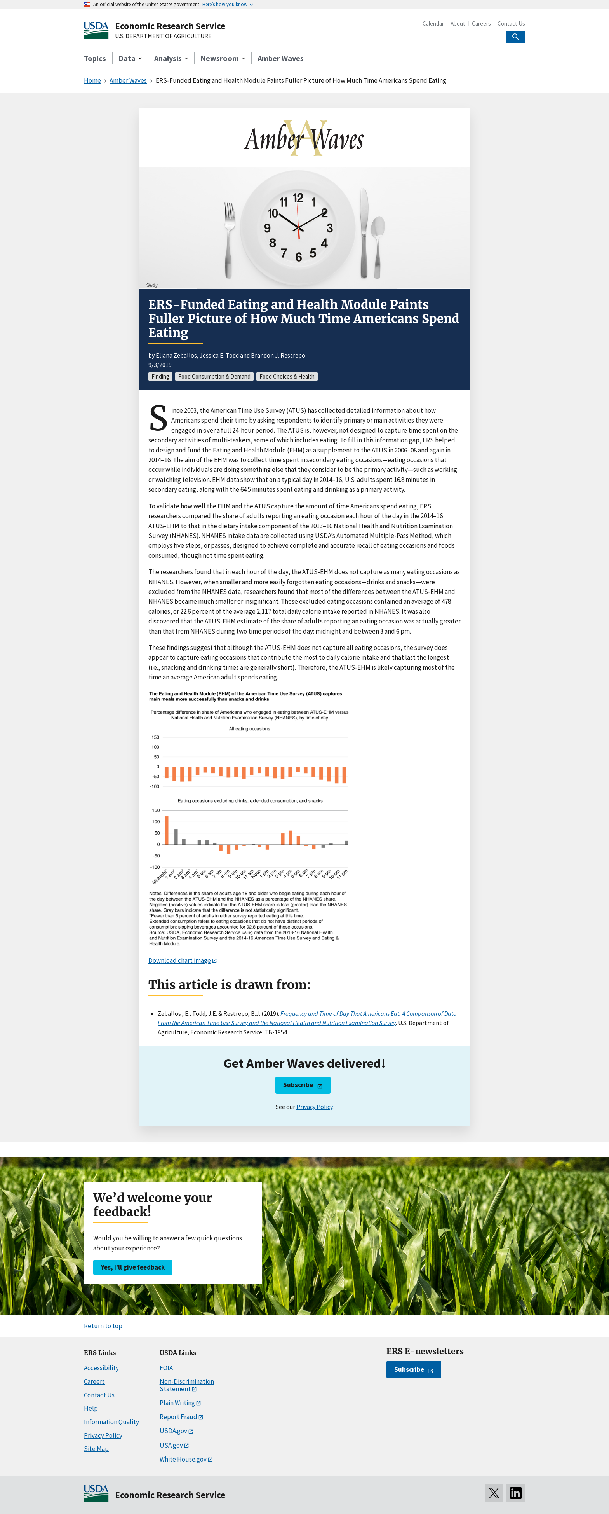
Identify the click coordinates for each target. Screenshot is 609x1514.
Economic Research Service (170, 25)
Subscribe (298, 1085)
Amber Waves (281, 58)
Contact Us (511, 23)
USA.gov (171, 1445)
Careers (481, 23)
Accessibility (101, 1368)
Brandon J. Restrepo (278, 355)
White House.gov (183, 1459)
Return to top (103, 1326)
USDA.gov (173, 1431)
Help (91, 1408)
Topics (95, 58)
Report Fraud (178, 1417)
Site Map (96, 1448)
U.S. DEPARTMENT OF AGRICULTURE (163, 36)
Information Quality (111, 1422)
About (458, 23)
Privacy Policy (314, 1107)
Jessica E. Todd (219, 355)
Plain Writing (177, 1403)
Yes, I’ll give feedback (133, 1267)
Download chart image (179, 960)
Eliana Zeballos (176, 355)
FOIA (166, 1368)
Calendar (433, 23)
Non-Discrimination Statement (187, 1385)
